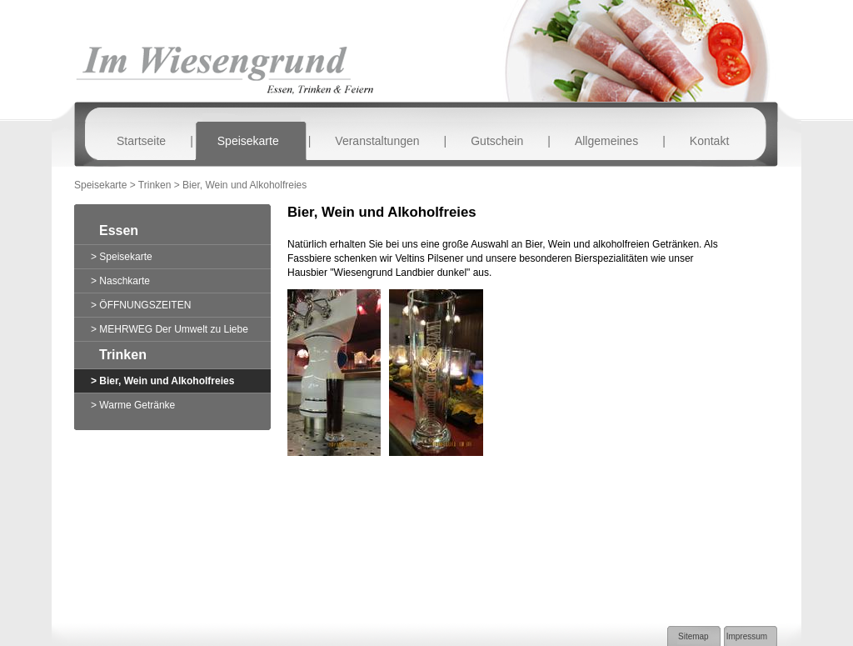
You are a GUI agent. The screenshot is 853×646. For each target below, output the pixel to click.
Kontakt (709, 141)
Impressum (746, 636)
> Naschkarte (120, 281)
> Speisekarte (121, 257)
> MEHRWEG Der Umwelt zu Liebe (169, 329)
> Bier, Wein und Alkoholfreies (162, 381)
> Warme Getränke (133, 405)
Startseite (141, 141)
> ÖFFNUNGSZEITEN (141, 305)
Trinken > (160, 185)
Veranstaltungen (377, 141)
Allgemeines (606, 141)
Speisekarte (248, 141)
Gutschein (497, 141)
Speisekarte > (106, 185)
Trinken (123, 355)
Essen (118, 230)
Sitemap (693, 636)
